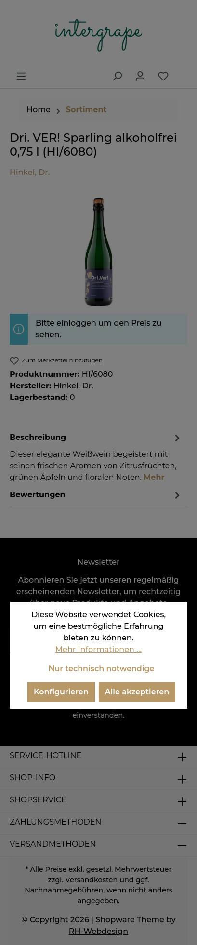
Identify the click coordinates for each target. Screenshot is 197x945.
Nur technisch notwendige (101, 668)
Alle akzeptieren (137, 691)
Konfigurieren (61, 691)
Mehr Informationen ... (98, 649)
